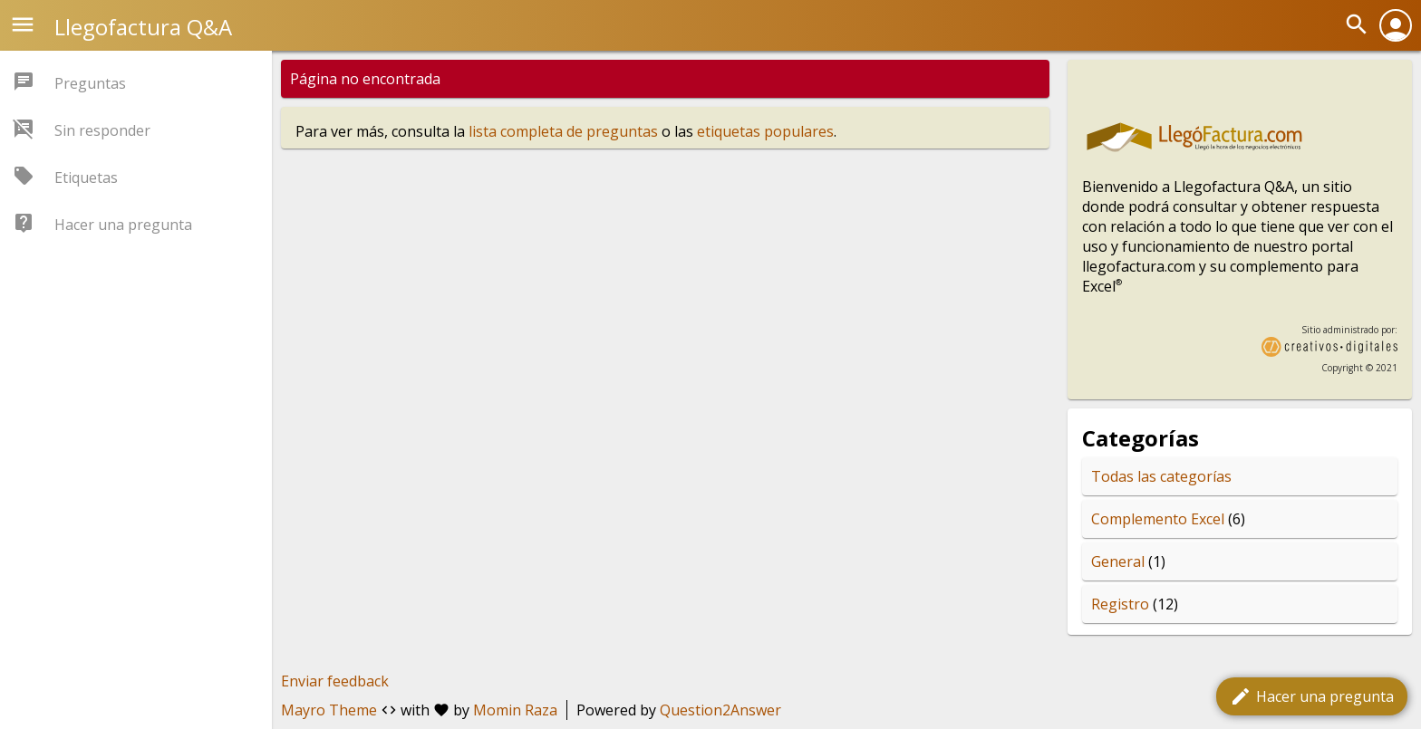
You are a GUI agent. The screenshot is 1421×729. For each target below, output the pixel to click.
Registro (1120, 604)
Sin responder (102, 130)
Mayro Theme (329, 710)
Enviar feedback (335, 681)
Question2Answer (720, 710)
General (1118, 561)
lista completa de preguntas (563, 131)
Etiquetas (86, 177)
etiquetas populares (765, 131)
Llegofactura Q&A (143, 27)
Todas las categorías (1161, 476)
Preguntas (90, 83)
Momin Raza (515, 710)
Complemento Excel (1157, 519)
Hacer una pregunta (1312, 696)
